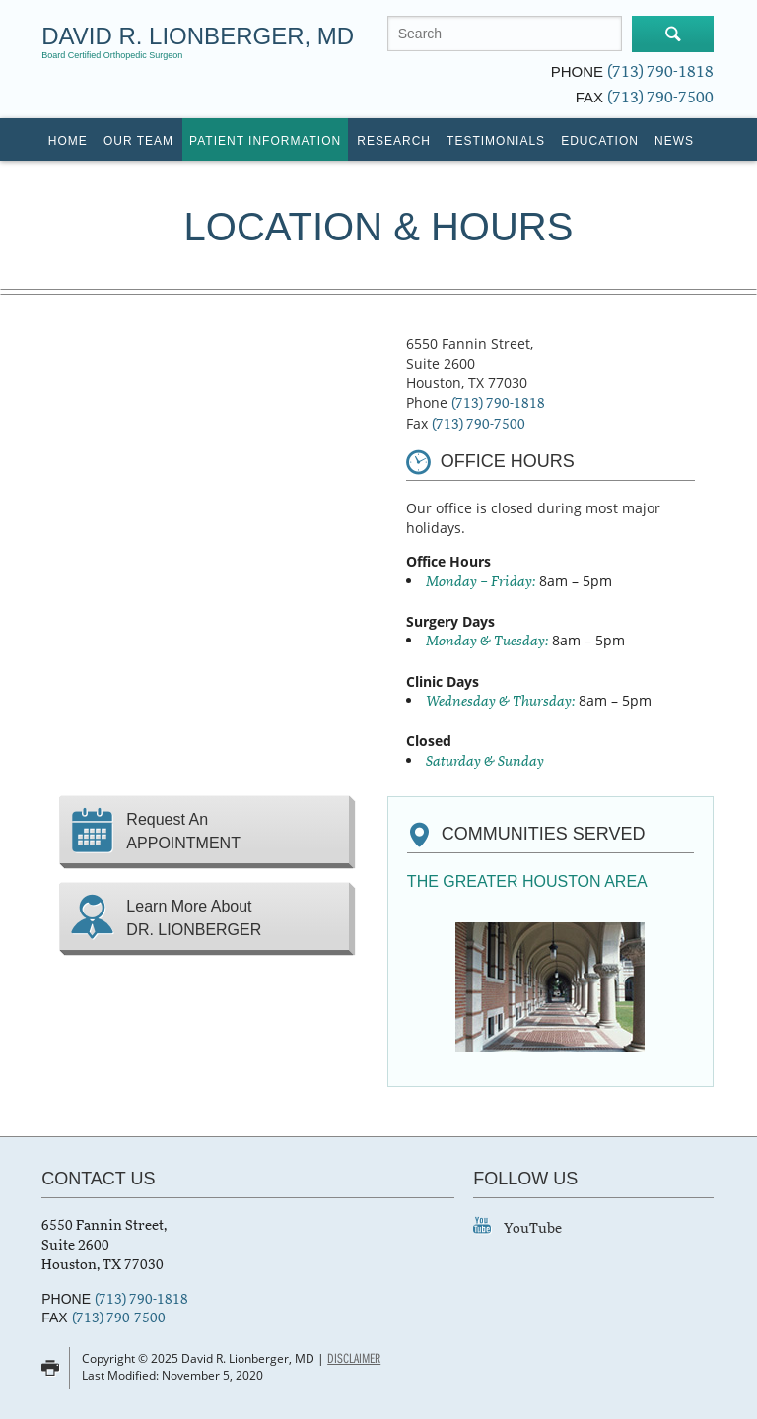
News (674, 141)
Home (68, 141)
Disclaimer (353, 1358)
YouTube (517, 1229)
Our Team (138, 141)
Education (600, 141)
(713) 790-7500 (660, 97)
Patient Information (265, 141)
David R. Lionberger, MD (204, 42)
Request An (155, 830)
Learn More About (165, 917)
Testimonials (496, 141)
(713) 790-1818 (660, 72)
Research (394, 141)
